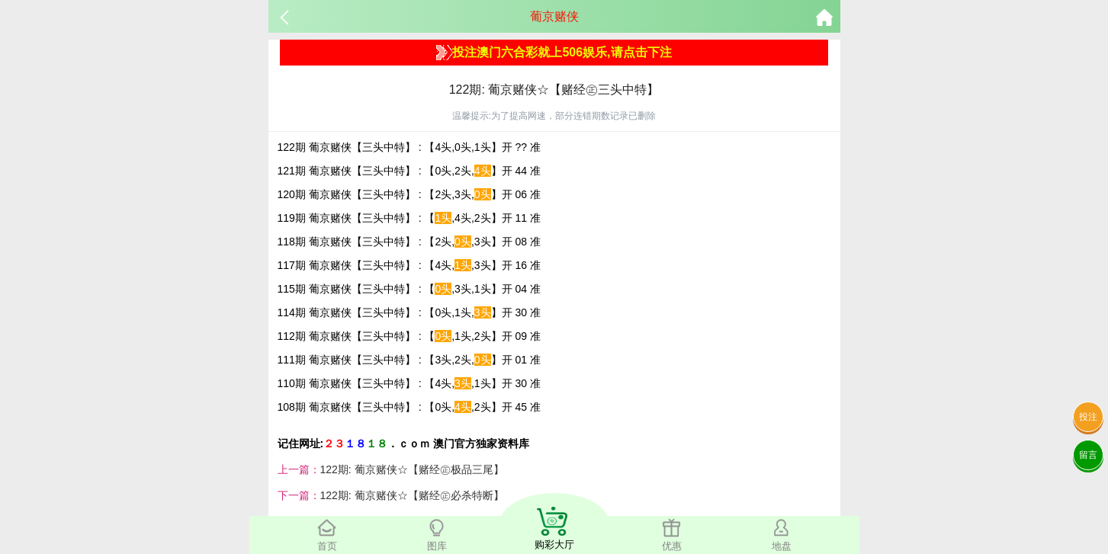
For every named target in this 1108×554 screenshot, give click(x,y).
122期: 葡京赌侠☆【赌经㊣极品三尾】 (412, 469)
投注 (1088, 416)
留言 (1088, 455)
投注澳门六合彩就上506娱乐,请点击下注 (553, 52)
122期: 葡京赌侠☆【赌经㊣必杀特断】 (412, 495)
